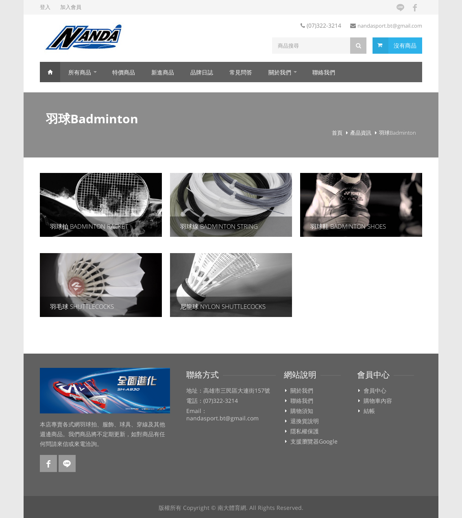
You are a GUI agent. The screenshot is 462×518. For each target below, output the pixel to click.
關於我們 (279, 72)
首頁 (50, 72)
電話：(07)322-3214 (212, 400)
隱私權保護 (304, 431)
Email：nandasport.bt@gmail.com (222, 414)
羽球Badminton (397, 132)
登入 (45, 7)
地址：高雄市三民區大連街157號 (228, 390)
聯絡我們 (323, 72)
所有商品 (79, 72)
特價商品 (123, 72)
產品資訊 (360, 132)
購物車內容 (378, 400)
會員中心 (375, 390)
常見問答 (240, 72)
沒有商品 (405, 45)
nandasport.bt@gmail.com (389, 25)
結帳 (369, 411)
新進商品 (162, 72)
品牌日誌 (201, 72)
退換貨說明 (304, 421)
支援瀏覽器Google (314, 441)
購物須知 (301, 411)
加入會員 (70, 7)
